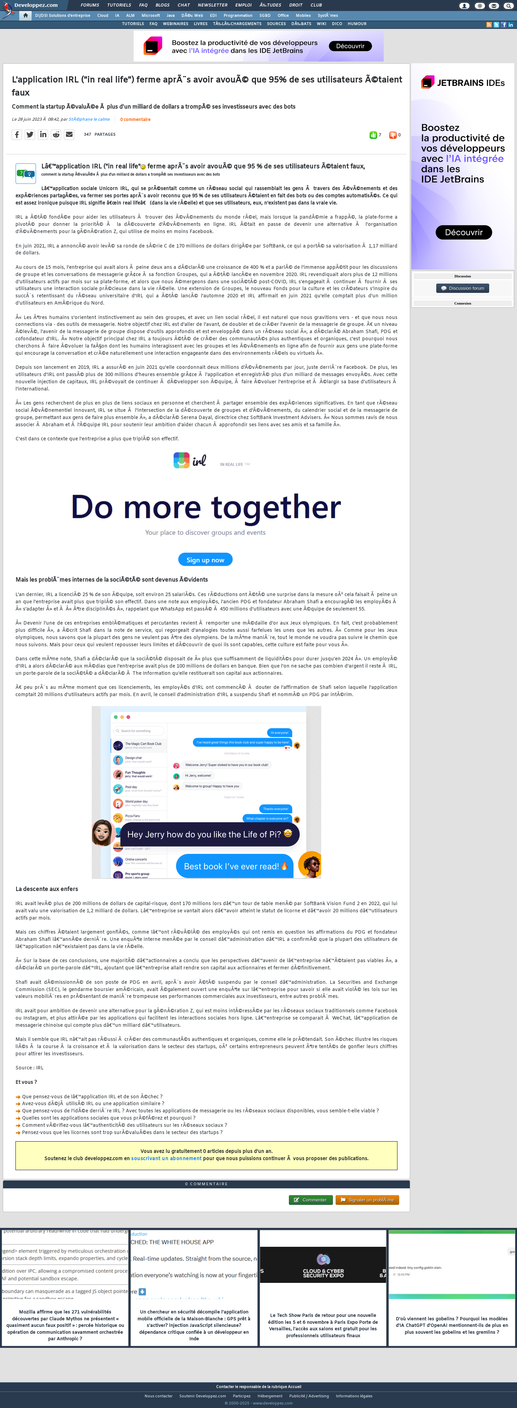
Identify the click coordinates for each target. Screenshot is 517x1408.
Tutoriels (119, 5)
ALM (130, 15)
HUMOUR (357, 24)
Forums (90, 5)
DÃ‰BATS (301, 24)
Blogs (162, 5)
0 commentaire (135, 124)
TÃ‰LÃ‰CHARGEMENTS (237, 24)
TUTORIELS (133, 24)
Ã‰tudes (270, 5)
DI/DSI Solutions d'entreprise (62, 15)
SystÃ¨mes (328, 15)
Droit (296, 5)
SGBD (265, 15)
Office (283, 15)
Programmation (238, 15)
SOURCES (276, 24)
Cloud (102, 15)
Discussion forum (462, 288)
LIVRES (200, 24)
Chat (183, 5)
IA (117, 15)
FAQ (143, 5)
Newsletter (212, 5)
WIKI (321, 24)
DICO (337, 24)
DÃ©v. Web (192, 15)
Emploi (243, 5)
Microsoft (151, 15)
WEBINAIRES (175, 24)
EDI (213, 15)
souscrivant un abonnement (166, 1163)
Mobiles (303, 15)
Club (316, 5)
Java (171, 15)
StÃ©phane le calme (89, 123)
